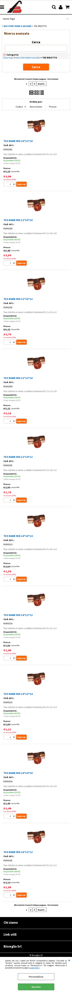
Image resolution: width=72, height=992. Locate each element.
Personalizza (36, 976)
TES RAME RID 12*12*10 (18, 378)
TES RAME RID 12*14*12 (18, 457)
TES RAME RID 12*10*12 (18, 299)
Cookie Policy (34, 968)
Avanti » (42, 83)
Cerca (36, 42)
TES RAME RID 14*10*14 (18, 536)
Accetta (36, 986)
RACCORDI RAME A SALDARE (28, 57)
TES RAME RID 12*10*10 (18, 220)
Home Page (9, 18)
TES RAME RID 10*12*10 (18, 141)
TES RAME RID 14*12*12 (18, 615)
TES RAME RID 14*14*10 (18, 773)
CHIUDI (69, 960)
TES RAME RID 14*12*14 (18, 694)
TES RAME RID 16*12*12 (18, 852)
